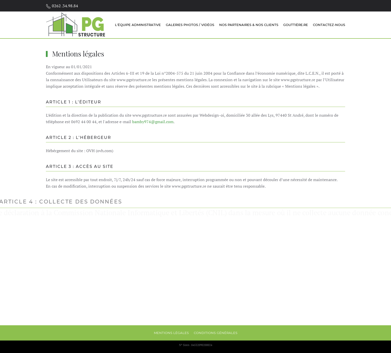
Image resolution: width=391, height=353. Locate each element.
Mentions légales (171, 333)
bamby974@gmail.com (153, 121)
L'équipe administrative (138, 25)
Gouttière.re (295, 25)
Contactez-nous (329, 25)
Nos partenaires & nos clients (248, 25)
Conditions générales (215, 333)
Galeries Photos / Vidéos (190, 25)
